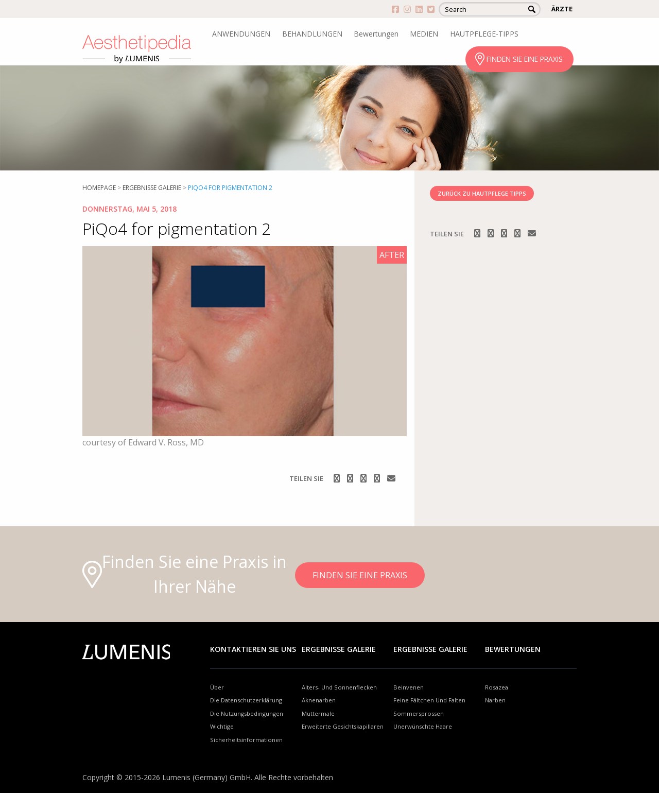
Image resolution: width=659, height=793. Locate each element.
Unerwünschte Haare (422, 726)
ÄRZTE (562, 8)
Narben (495, 700)
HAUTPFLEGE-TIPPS (484, 34)
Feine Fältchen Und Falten (429, 700)
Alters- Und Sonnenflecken (339, 687)
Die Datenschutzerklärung (246, 700)
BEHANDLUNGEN (312, 34)
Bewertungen (376, 34)
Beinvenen (408, 687)
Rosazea (496, 687)
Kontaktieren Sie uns (253, 649)
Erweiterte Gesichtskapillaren (343, 726)
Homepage (99, 187)
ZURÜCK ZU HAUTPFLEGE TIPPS (482, 193)
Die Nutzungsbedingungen (246, 713)
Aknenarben (319, 700)
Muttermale (318, 713)
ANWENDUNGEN (241, 34)
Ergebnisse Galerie (152, 187)
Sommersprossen (418, 713)
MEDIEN (424, 34)
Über (217, 687)
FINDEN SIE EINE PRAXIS (525, 59)
